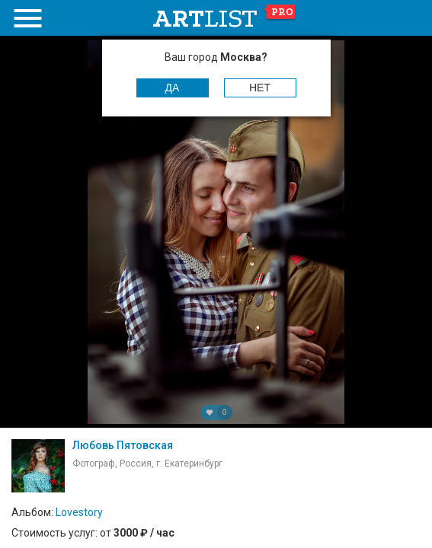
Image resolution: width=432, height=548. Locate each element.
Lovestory (79, 512)
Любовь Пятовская (122, 445)
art (224, 18)
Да (172, 87)
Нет (259, 87)
